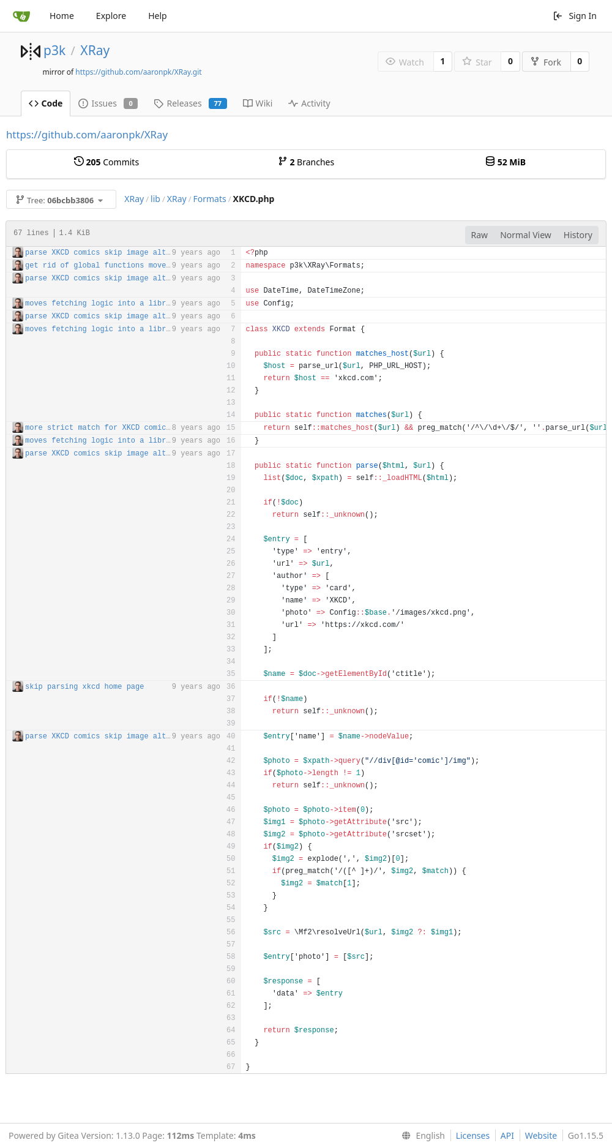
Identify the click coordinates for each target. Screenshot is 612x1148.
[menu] (421, 1136)
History (578, 235)
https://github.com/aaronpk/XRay (87, 134)
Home (62, 15)
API (507, 1135)
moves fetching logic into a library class (115, 303)
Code (46, 103)
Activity (309, 103)
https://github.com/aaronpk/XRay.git (138, 72)
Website (541, 1135)
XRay (95, 50)
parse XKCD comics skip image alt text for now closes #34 (148, 253)
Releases (190, 103)
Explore (111, 15)
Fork (545, 62)
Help (157, 15)
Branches (306, 162)
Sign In (575, 15)
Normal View (525, 235)
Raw (479, 235)
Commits (106, 162)
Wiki (258, 103)
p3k (54, 50)
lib (155, 198)
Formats (209, 198)
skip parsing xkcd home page (84, 687)
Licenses (473, 1135)
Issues (108, 103)
